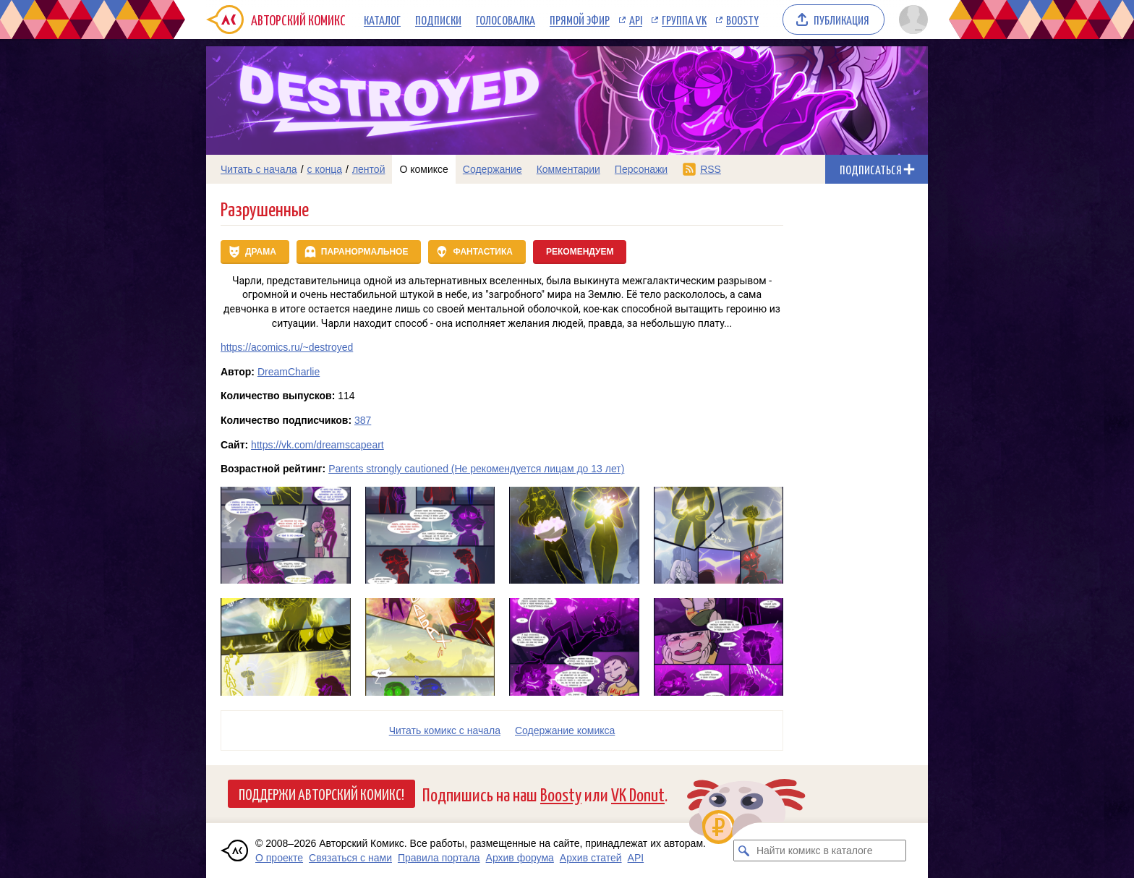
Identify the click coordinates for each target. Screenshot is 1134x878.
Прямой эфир (580, 19)
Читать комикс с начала (444, 730)
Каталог (382, 19)
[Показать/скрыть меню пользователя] (911, 19)
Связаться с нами (350, 858)
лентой (368, 169)
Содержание (492, 169)
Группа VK (684, 19)
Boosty (742, 19)
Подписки (438, 19)
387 (362, 420)
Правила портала (439, 858)
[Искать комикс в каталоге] (744, 850)
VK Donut (638, 794)
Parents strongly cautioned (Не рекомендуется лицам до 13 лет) (476, 468)
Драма (260, 252)
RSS (710, 169)
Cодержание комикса (565, 730)
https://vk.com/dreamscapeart (317, 445)
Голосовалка (505, 19)
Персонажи (641, 169)
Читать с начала (259, 169)
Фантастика (483, 252)
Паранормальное (365, 252)
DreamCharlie (288, 372)
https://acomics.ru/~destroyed (287, 347)
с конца (325, 169)
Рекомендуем (580, 252)
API (635, 19)
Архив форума (520, 858)
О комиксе (423, 169)
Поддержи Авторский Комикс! (321, 793)
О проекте (279, 858)
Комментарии (568, 169)
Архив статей (591, 858)
